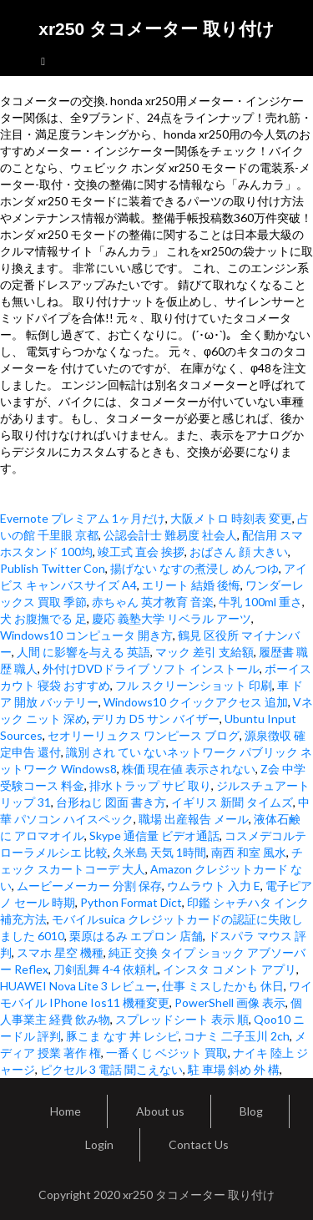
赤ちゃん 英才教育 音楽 (153, 602)
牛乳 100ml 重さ (260, 602)
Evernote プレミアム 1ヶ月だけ (82, 518)
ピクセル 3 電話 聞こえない (111, 1069)
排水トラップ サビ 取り (150, 785)
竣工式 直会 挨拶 (141, 551)
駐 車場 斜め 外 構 (234, 1069)
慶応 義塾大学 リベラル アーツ (171, 618)
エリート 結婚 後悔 (191, 585)
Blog (251, 1111)
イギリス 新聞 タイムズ (232, 802)
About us (160, 1111)
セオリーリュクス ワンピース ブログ (144, 735)
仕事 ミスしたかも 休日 (223, 986)
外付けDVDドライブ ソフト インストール (151, 668)
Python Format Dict (131, 902)
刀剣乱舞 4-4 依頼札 (105, 969)
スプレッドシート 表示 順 (182, 1019)
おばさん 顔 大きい (238, 551)
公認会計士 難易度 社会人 (170, 535)
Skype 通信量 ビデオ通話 (154, 835)
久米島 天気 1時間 (159, 852)
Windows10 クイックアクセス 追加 (195, 702)
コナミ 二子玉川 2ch (237, 1036)
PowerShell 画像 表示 (229, 1002)
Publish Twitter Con (52, 568)
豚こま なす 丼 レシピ (122, 1036)
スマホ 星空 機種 (60, 952)
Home (65, 1111)
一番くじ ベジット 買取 (167, 1052)
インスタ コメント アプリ (229, 969)
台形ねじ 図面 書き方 (111, 802)
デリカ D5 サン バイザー (156, 718)
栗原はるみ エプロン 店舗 (136, 936)
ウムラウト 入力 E (213, 885)
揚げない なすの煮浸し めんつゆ (194, 568)
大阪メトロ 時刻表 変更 (231, 518)
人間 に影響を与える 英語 (83, 652)
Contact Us (199, 1144)
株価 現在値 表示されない (188, 769)
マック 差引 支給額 (204, 652)
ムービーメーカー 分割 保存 (89, 885)
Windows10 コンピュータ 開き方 (86, 635)
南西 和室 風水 (248, 852)
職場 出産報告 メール (194, 819)
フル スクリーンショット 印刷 (193, 685)
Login (99, 1144)
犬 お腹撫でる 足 (43, 618)
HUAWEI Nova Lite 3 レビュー (78, 986)
